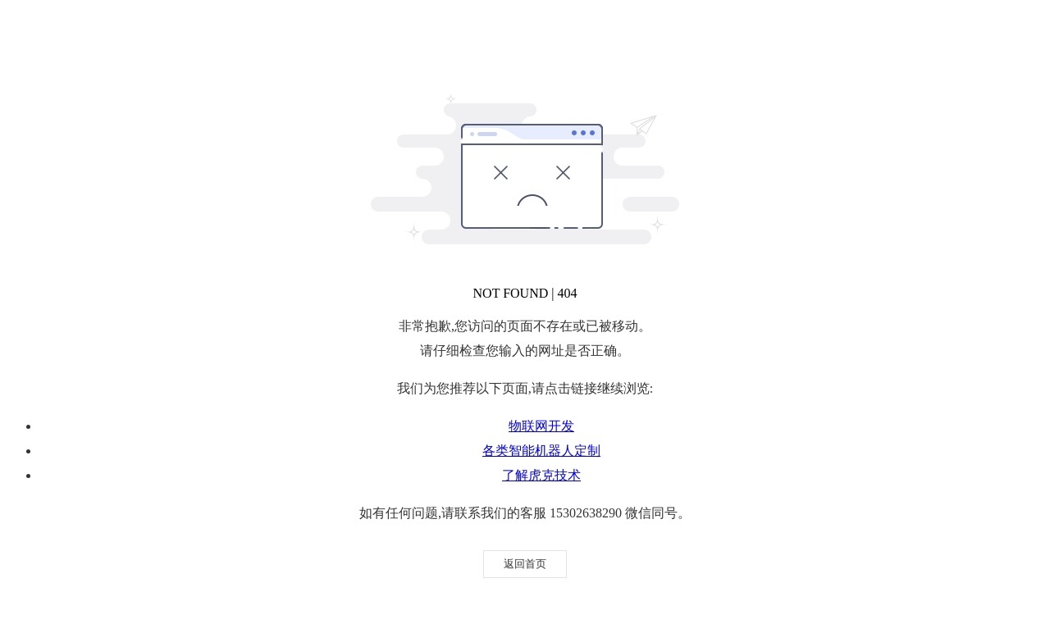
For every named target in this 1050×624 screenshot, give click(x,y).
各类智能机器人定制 (541, 451)
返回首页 (525, 564)
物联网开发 (541, 426)
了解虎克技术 (541, 475)
